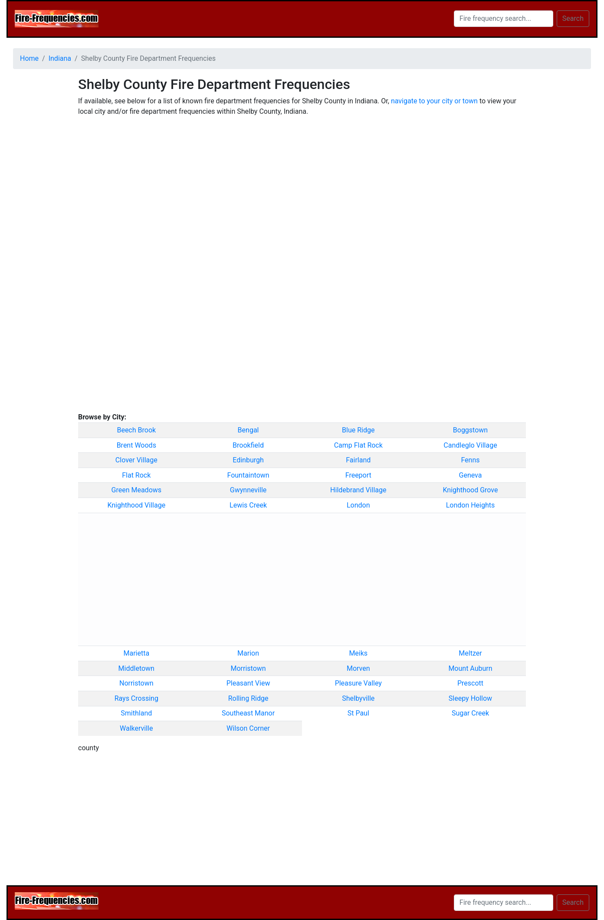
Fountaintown (248, 475)
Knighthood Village (136, 505)
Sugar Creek (470, 713)
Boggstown (470, 430)
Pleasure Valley (358, 683)
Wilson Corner (248, 728)
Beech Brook (136, 430)
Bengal (248, 430)
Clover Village (136, 460)
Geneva (470, 475)
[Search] (503, 18)
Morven (358, 668)
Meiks (358, 653)
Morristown (248, 668)
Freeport (358, 475)
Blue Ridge (358, 430)
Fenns (470, 460)
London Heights (470, 505)
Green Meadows (137, 490)
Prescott (470, 683)
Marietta (136, 653)
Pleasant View (248, 683)
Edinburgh (248, 460)
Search (573, 18)
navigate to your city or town (434, 101)
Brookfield (248, 445)
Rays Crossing (136, 698)
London (358, 505)
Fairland (358, 460)
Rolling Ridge (248, 698)
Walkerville (136, 728)
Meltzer (470, 653)
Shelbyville (358, 698)
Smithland (136, 713)
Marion (248, 653)
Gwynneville (248, 490)
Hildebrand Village (358, 490)
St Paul (358, 713)
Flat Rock (136, 475)
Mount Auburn (470, 668)
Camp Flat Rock (358, 445)
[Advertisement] (39, 206)
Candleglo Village (470, 445)
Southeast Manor (248, 713)
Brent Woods (136, 445)
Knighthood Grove (470, 490)
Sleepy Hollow (470, 698)
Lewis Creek (248, 505)
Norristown (136, 683)
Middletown (136, 668)
